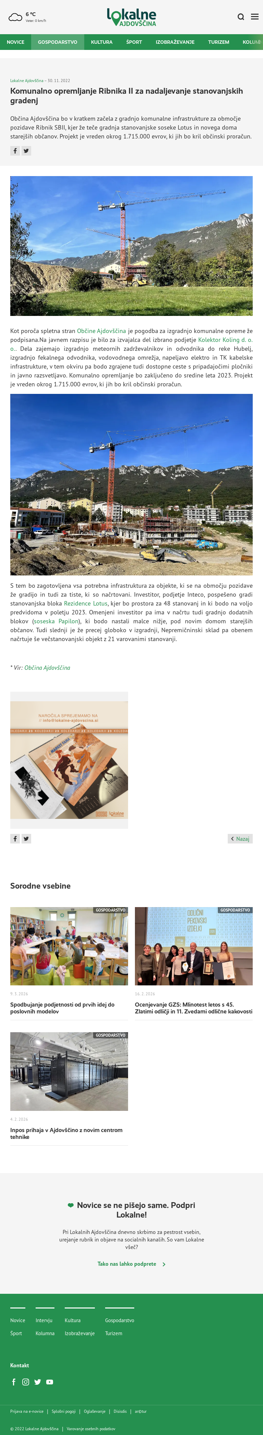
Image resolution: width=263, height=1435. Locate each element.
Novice (15, 42)
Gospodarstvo (57, 42)
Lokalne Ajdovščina (26, 80)
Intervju (44, 1320)
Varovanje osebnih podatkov (91, 1429)
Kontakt (19, 1365)
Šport (134, 42)
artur (141, 1411)
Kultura (102, 42)
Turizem (218, 42)
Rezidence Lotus (85, 603)
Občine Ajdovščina (101, 330)
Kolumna (45, 1333)
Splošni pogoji (64, 1411)
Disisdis (120, 1411)
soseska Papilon (56, 621)
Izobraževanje (175, 42)
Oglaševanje (94, 1411)
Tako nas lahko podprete (131, 1263)
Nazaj (240, 838)
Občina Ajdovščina (47, 667)
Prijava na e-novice (26, 1411)
